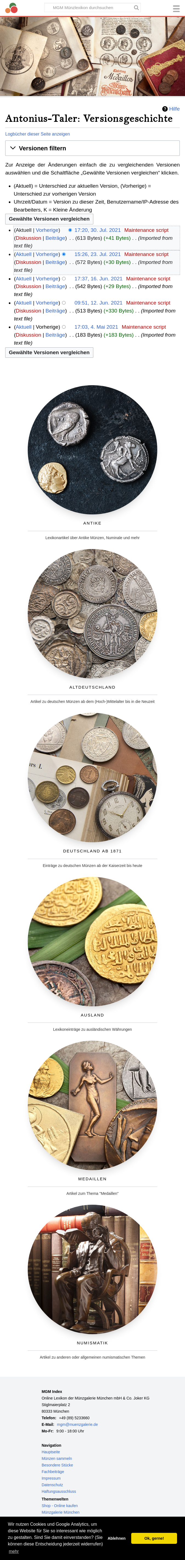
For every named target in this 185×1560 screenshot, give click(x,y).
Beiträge (55, 238)
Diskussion (28, 238)
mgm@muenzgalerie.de (77, 1424)
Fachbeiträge (53, 1471)
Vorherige (47, 230)
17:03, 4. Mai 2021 (96, 327)
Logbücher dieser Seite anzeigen (37, 133)
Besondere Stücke (57, 1465)
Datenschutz (52, 1485)
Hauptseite (51, 1452)
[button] (92, 148)
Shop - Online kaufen (60, 1505)
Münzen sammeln (57, 1458)
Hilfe (174, 109)
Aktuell (24, 254)
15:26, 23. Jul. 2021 (98, 254)
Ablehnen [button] (117, 1538)
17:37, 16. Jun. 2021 (99, 278)
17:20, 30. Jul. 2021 (98, 230)
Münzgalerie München (61, 1512)
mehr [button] (14, 1551)
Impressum (51, 1478)
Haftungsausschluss (59, 1491)
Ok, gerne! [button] (154, 1538)
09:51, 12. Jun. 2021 (99, 303)
